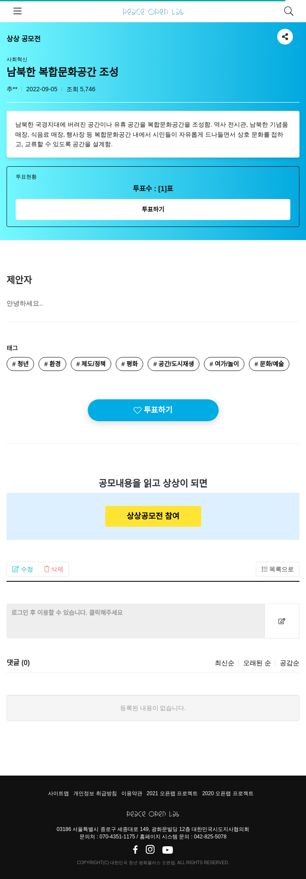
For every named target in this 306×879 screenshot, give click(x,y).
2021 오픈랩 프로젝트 (172, 793)
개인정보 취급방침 (95, 793)
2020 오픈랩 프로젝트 (227, 793)
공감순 (289, 662)
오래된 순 (257, 662)
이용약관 (131, 793)
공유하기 (285, 35)
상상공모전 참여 (153, 516)
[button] (23, 569)
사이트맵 (58, 793)
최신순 (224, 662)
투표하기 (153, 209)
